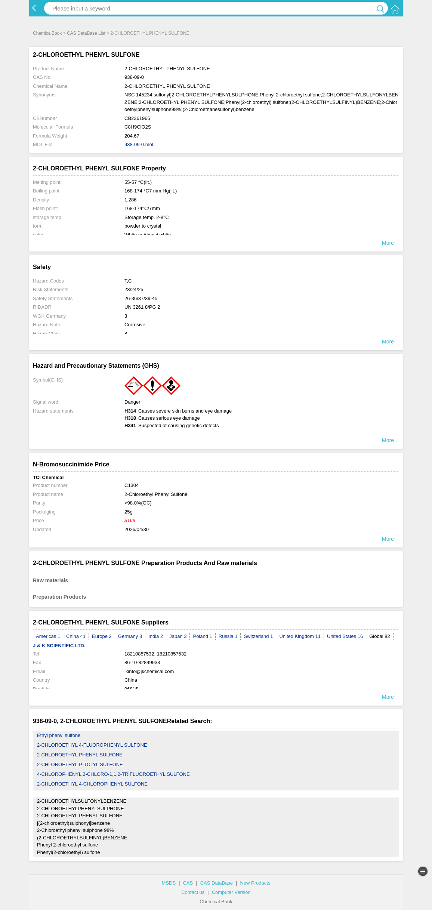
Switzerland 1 (258, 636)
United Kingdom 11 (300, 636)
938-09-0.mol (138, 144)
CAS (188, 883)
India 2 (155, 636)
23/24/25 (134, 289)
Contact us (192, 892)
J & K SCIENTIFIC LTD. (59, 645)
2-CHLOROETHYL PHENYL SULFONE (80, 755)
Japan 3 (177, 636)
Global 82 (379, 636)
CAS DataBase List (86, 33)
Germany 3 (130, 636)
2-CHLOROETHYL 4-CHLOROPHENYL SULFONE (92, 784)
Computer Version (231, 892)
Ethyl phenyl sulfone (58, 735)
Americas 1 (48, 636)
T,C (128, 281)
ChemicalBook (47, 33)
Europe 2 (102, 636)
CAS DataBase (216, 883)
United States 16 (345, 636)
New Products (255, 883)
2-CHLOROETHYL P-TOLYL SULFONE (80, 764)
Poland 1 (202, 636)
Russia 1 (228, 636)
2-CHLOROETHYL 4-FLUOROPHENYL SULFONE (92, 745)
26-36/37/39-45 (140, 298)
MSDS (169, 883)
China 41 (76, 636)
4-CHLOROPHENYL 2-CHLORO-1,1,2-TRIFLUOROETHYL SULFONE (113, 774)
